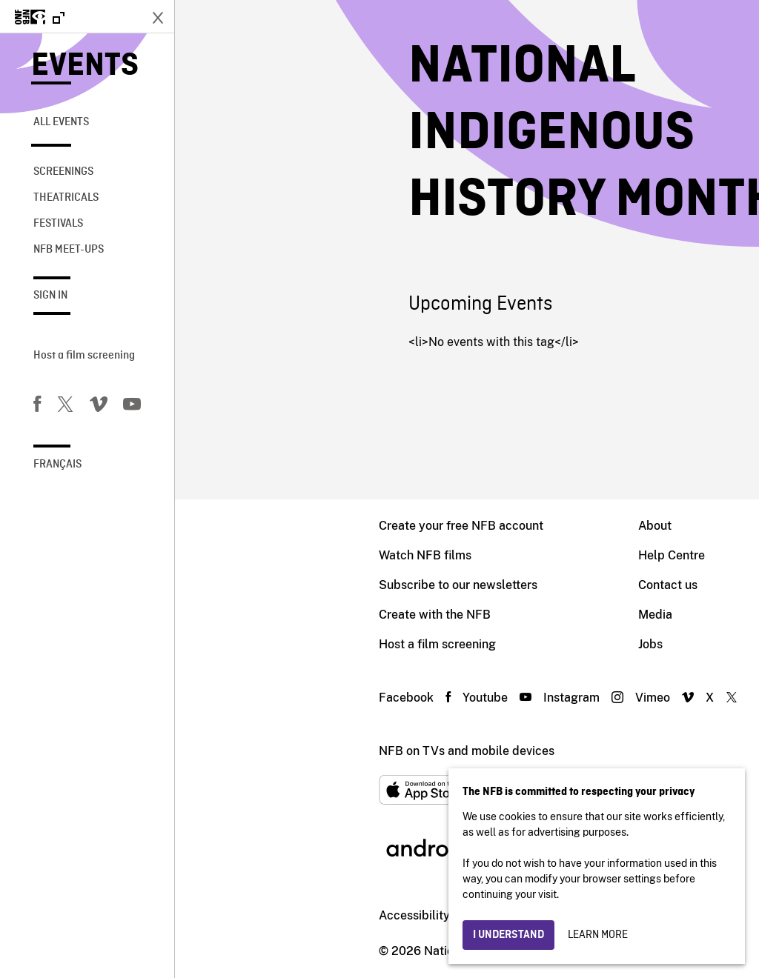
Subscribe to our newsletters (283, 585)
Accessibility (239, 915)
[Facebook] (37, 406)
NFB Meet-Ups (68, 250)
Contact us (493, 585)
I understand (508, 935)
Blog (638, 644)
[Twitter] (65, 406)
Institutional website (349, 915)
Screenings (63, 172)
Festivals (58, 224)
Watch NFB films (250, 555)
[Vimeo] (98, 406)
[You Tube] (132, 406)
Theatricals (66, 198)
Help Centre (496, 555)
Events (85, 66)
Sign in (50, 296)
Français (57, 464)
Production (655, 526)
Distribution (657, 555)
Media (480, 615)
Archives (648, 615)
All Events (61, 122)
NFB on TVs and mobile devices (292, 751)
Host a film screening (84, 356)
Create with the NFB (260, 615)
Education (652, 585)
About (480, 526)
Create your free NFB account (286, 526)
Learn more (598, 935)
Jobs (475, 644)
